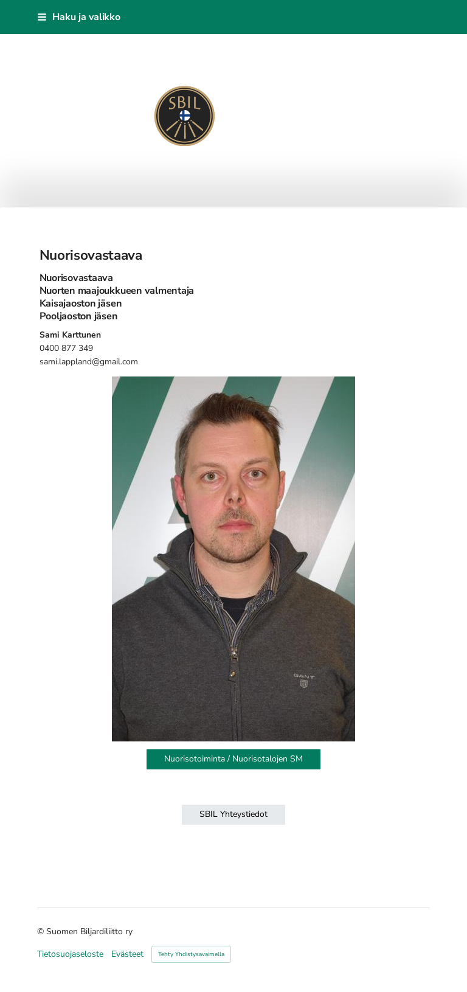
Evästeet (127, 954)
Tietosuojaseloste (70, 954)
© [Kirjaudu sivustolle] (41, 931)
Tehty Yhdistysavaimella (191, 954)
